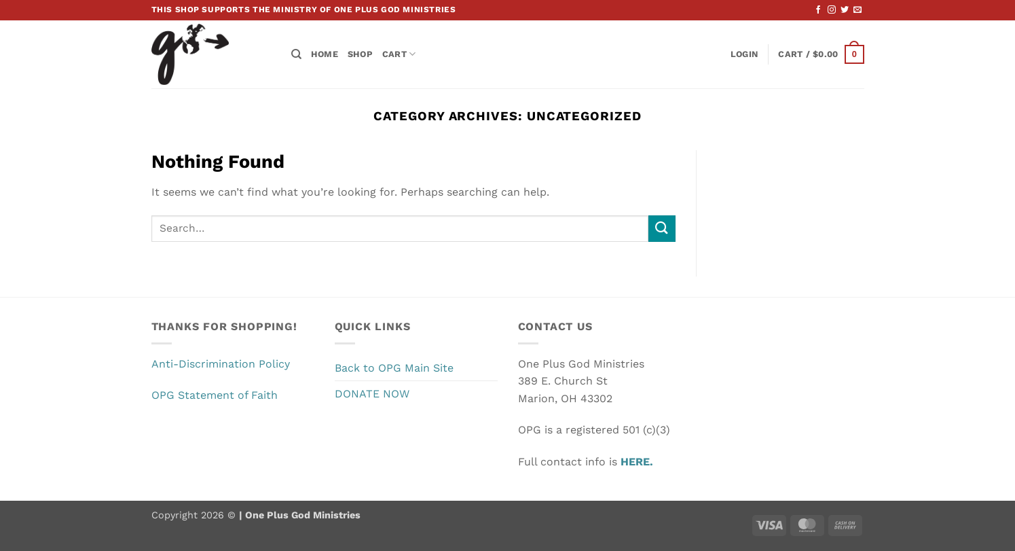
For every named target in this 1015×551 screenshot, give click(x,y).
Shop (360, 54)
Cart (399, 54)
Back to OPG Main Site (394, 367)
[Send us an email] (857, 10)
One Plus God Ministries (301, 515)
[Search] (296, 54)
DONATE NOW (372, 393)
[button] (744, 54)
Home (324, 54)
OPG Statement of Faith (214, 395)
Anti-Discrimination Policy (220, 363)
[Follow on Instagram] (832, 10)
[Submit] (662, 228)
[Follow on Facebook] (818, 10)
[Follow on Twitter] (845, 10)
